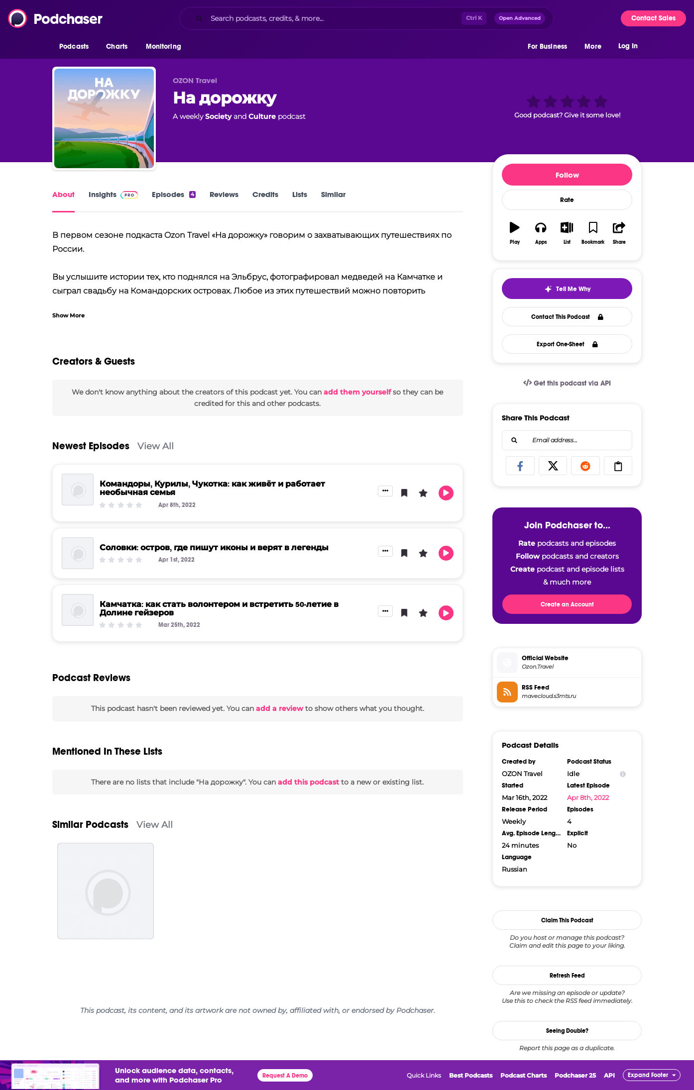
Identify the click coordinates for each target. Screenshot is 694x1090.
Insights (113, 194)
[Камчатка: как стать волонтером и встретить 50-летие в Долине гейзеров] (78, 610)
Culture (262, 116)
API (609, 1075)
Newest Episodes (90, 446)
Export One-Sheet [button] (567, 344)
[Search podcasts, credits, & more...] (334, 18)
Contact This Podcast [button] (567, 316)
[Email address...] (567, 440)
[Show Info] (623, 774)
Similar (333, 194)
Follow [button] (567, 175)
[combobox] (366, 18)
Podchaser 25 (575, 1075)
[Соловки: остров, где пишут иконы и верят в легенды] (78, 553)
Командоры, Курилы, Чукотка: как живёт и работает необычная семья (212, 488)
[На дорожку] (104, 118)
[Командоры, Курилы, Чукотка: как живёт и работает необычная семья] (78, 489)
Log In (628, 48)
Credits (265, 194)
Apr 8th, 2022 (588, 797)
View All (155, 446)
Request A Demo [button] (285, 1075)
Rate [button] (567, 200)
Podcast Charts (523, 1075)
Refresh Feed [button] (567, 975)
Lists (299, 194)
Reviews (224, 194)
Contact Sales (653, 18)
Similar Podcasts (90, 824)
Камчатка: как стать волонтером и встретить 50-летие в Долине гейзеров (219, 608)
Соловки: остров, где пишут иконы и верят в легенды (214, 547)
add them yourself (357, 392)
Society (218, 116)
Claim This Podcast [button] (567, 920)
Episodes (174, 194)
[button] (76, 49)
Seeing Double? (567, 1030)
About (63, 194)
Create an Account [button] (567, 604)
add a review (279, 708)
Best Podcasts (470, 1075)
